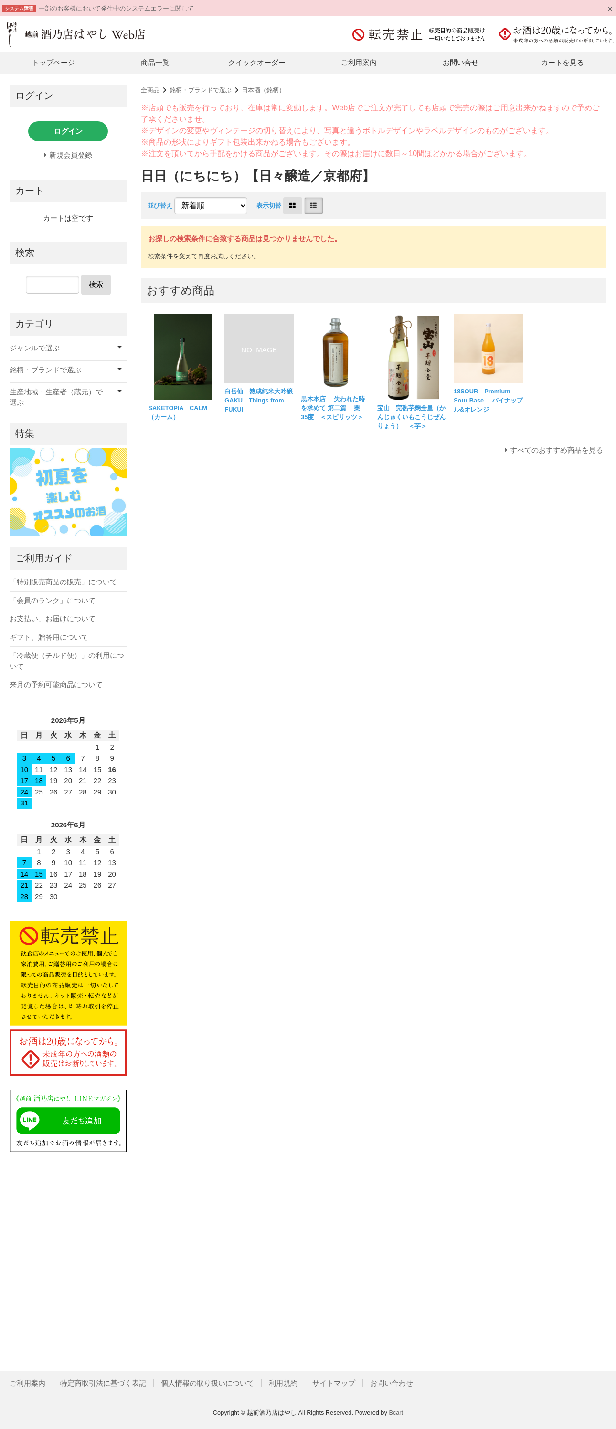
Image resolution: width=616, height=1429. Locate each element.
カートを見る (562, 62)
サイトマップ (333, 1383)
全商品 (150, 90)
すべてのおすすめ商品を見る (556, 450)
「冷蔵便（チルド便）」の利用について (67, 660)
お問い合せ (460, 62)
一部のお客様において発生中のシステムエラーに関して (116, 8)
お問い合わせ (391, 1383)
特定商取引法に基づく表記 (103, 1383)
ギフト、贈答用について (49, 637)
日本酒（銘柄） (263, 90)
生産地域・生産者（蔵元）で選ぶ (56, 397)
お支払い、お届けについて (53, 618)
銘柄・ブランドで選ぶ (201, 90)
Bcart (396, 1412)
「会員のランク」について (53, 600)
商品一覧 (155, 62)
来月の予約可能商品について (56, 684)
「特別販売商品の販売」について (63, 582)
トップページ (53, 62)
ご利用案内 (359, 62)
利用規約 (283, 1383)
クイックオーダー (257, 62)
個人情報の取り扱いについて (207, 1383)
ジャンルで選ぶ (35, 348)
